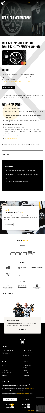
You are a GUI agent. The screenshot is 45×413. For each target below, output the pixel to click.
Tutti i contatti (26, 355)
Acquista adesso (9, 224)
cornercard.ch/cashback (11, 113)
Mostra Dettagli (31, 410)
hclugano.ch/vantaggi (13, 172)
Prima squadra (27, 365)
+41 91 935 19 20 (27, 350)
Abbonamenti (5, 368)
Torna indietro (5, 154)
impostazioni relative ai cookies (23, 393)
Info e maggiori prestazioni (11, 138)
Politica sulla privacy (30, 388)
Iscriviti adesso (22, 329)
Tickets (29, 2)
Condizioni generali (6, 372)
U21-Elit (26, 368)
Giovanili (26, 370)
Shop (37, 2)
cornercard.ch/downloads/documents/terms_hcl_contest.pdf (17, 81)
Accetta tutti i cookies (10, 399)
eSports (26, 372)
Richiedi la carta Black (8, 87)
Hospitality (5, 370)
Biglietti (4, 365)
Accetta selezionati (26, 399)
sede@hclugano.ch (28, 352)
